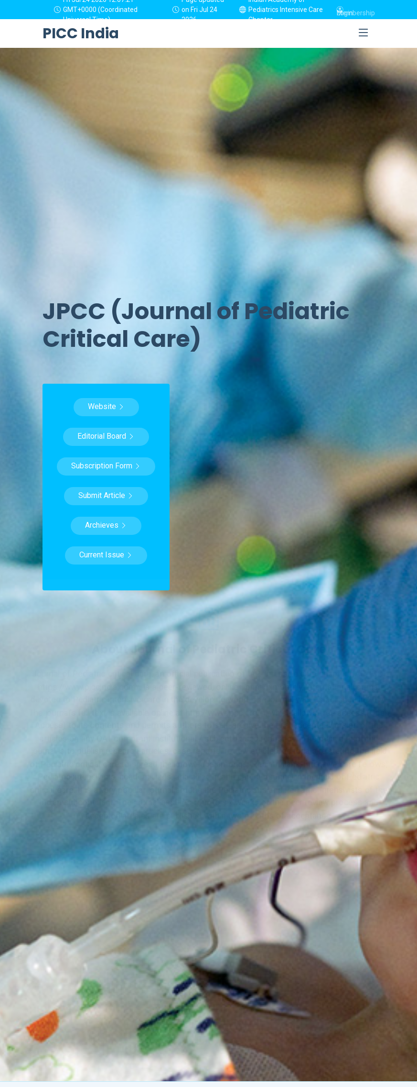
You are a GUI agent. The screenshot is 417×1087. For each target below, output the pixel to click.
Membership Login (356, 9)
